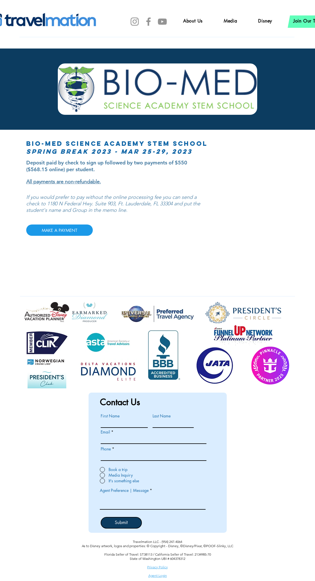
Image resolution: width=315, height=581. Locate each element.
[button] (265, 21)
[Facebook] (148, 21)
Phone (106, 449)
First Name (110, 416)
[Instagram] (134, 21)
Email (105, 432)
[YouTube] (162, 21)
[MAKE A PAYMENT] (59, 230)
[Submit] (121, 523)
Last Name (162, 416)
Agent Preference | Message (124, 490)
